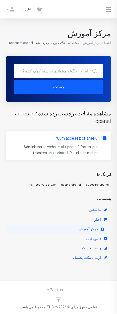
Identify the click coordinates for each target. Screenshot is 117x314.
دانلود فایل (96, 239)
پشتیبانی (98, 210)
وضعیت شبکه (94, 248)
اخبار (100, 220)
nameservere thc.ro (42, 184)
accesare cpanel (97, 184)
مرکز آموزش (91, 43)
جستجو (59, 86)
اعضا (107, 43)
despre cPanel (71, 184)
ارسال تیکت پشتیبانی (89, 258)
